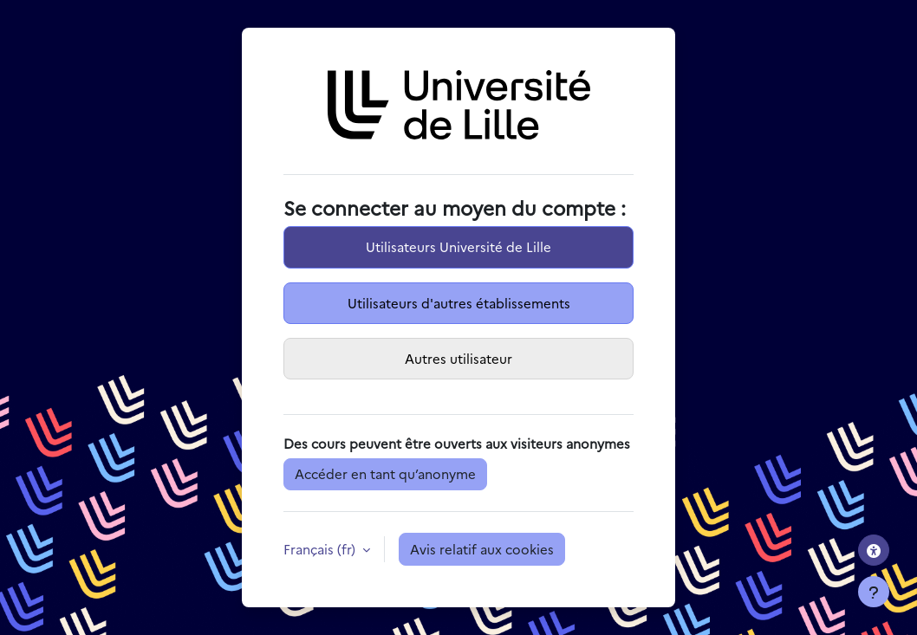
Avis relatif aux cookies (482, 549)
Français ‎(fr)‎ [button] (321, 549)
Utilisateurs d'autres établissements (459, 303)
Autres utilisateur (458, 358)
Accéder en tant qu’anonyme (385, 473)
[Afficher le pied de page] (873, 591)
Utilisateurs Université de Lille (458, 246)
